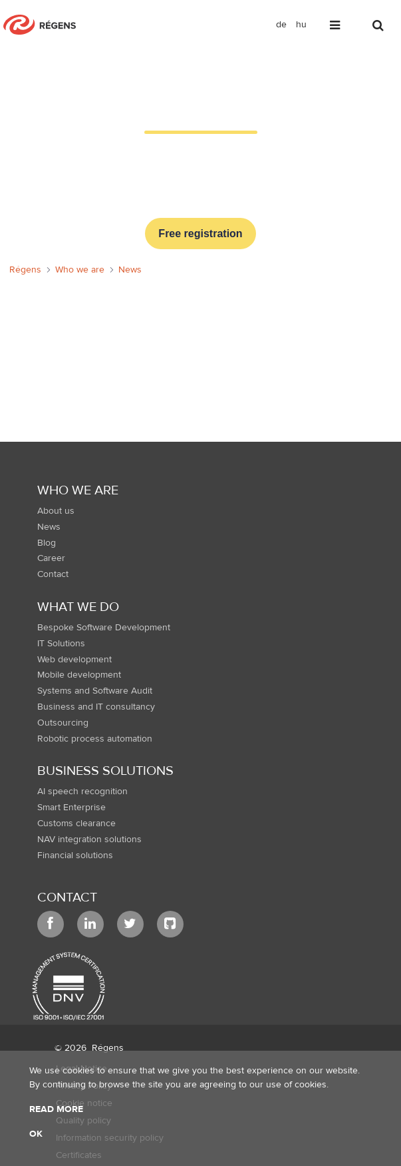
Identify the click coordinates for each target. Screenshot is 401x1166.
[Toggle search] (379, 27)
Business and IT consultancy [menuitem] (96, 707)
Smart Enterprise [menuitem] (71, 808)
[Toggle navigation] (335, 27)
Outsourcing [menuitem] (62, 723)
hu (301, 25)
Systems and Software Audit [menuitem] (94, 691)
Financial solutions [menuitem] (75, 856)
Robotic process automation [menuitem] (94, 739)
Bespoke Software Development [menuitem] (103, 628)
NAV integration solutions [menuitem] (89, 840)
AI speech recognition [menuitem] (82, 792)
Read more (56, 1109)
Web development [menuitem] (74, 660)
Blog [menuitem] (46, 543)
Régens (108, 1048)
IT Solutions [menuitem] (61, 644)
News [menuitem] (49, 527)
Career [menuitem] (51, 558)
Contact (67, 897)
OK (36, 1134)
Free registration (200, 233)
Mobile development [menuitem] (79, 675)
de (281, 25)
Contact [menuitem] (52, 574)
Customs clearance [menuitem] (76, 824)
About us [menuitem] (55, 511)
